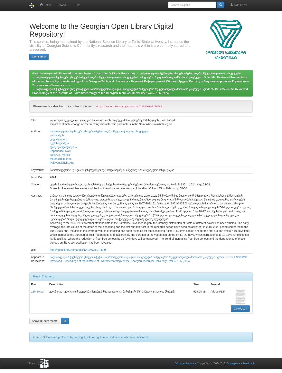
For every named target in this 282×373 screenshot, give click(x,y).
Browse (63, 4)
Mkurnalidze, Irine (61, 158)
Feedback (249, 363)
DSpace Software (185, 363)
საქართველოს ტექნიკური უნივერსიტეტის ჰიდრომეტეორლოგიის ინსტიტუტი (99, 131)
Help (77, 4)
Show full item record (45, 320)
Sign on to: (240, 4)
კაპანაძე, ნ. (57, 135)
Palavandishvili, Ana (62, 162)
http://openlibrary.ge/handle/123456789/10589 (78, 249)
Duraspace (233, 363)
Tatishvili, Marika (60, 154)
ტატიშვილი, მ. (59, 139)
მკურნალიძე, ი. (60, 143)
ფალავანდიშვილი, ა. (64, 147)
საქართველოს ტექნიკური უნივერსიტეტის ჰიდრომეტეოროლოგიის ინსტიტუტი (190, 73)
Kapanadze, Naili (60, 151)
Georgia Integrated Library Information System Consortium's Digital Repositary (84, 73)
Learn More (39, 57)
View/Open (240, 308)
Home (45, 4)
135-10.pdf (37, 291)
